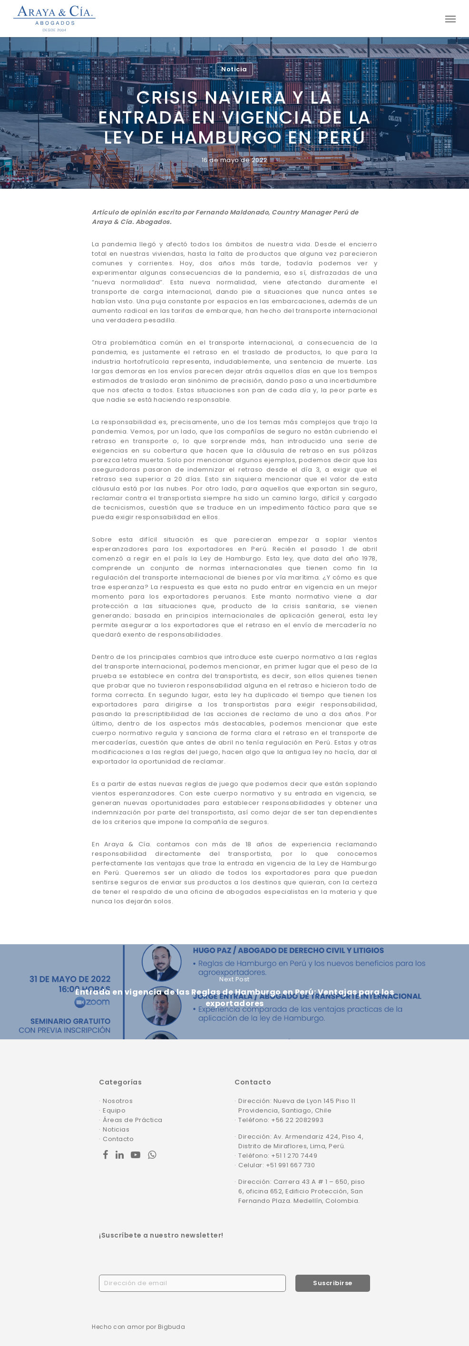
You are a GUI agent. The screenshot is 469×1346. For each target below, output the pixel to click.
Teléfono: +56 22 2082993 (280, 1119)
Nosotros (118, 1100)
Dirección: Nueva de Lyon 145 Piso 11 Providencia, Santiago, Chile (296, 1105)
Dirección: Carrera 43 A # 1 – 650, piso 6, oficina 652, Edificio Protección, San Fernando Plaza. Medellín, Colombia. (301, 1191)
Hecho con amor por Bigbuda (138, 1327)
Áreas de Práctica (133, 1119)
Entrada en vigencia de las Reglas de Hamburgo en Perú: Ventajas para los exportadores (234, 991)
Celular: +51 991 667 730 (276, 1165)
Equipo (114, 1110)
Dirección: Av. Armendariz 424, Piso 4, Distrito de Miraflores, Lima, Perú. (300, 1141)
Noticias (116, 1129)
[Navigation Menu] (450, 18)
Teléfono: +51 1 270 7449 (277, 1155)
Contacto (118, 1138)
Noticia (234, 69)
